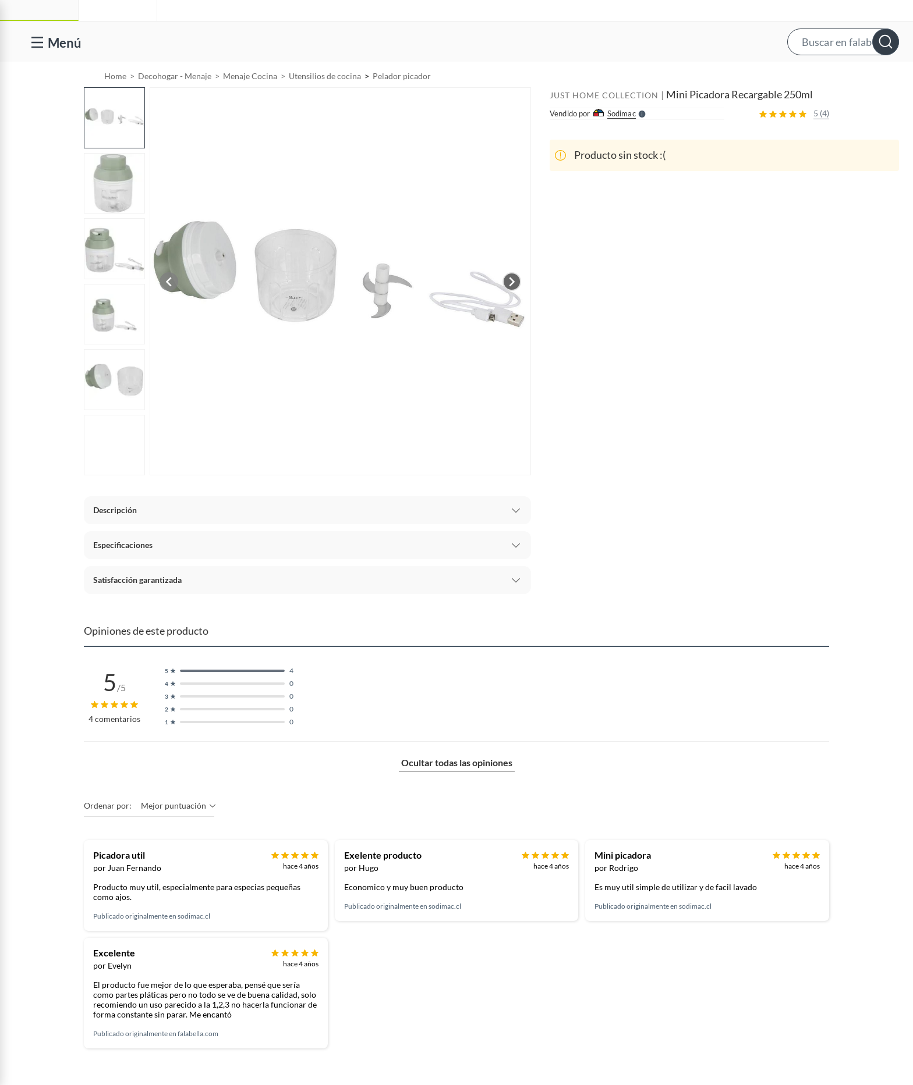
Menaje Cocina (250, 106)
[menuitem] (650, 76)
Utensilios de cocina (325, 106)
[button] (468, 42)
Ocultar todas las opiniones (456, 792)
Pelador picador (402, 106)
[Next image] (511, 311)
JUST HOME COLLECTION (604, 125)
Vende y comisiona (736, 77)
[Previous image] (169, 311)
